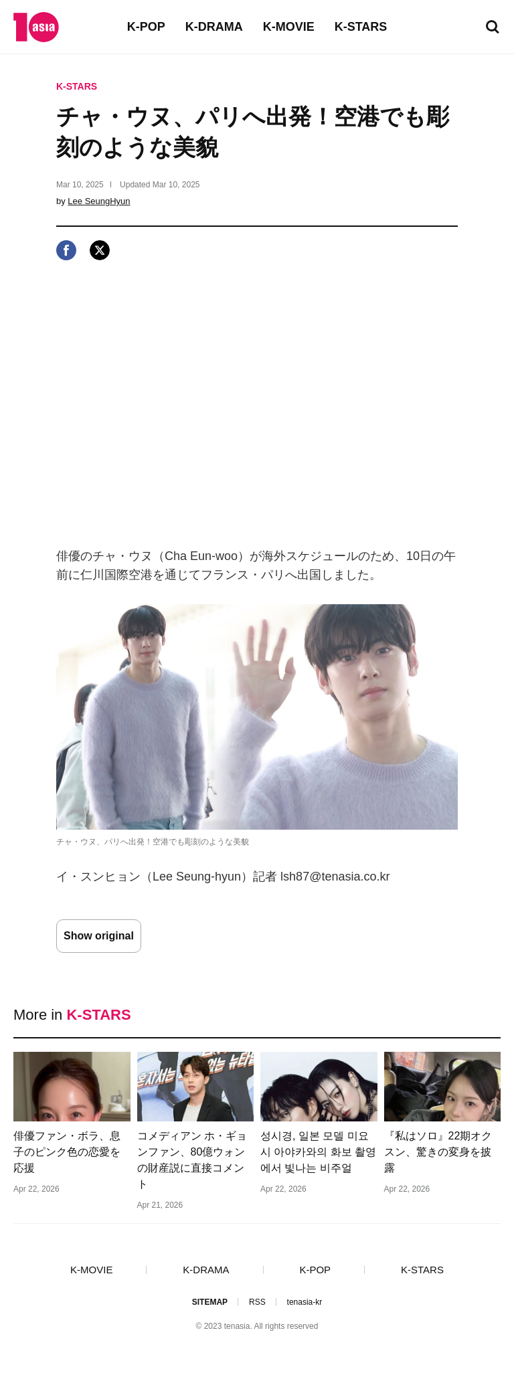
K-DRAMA (214, 26)
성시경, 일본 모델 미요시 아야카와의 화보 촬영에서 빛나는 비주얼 (318, 1152)
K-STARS (361, 26)
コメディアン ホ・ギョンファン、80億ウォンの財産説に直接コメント (192, 1160)
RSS (257, 1302)
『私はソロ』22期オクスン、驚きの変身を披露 (438, 1152)
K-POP (146, 26)
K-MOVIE (289, 26)
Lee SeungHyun (99, 201)
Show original (99, 935)
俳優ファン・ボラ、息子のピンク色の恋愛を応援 (66, 1152)
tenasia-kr (305, 1302)
